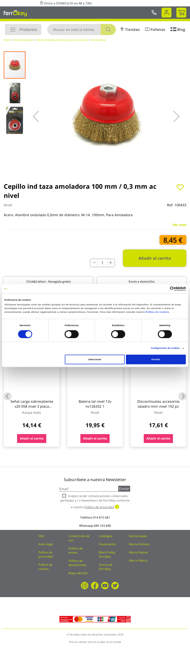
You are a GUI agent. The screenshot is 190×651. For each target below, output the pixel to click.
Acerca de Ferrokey (106, 567)
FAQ (41, 536)
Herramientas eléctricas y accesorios (62, 40)
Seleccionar (94, 359)
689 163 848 (102, 526)
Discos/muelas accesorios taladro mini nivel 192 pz (158, 404)
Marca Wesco (138, 560)
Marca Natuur (138, 552)
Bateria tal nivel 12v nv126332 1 (95, 404)
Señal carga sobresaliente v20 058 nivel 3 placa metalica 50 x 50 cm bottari (31, 406)
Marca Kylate (138, 536)
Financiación (107, 544)
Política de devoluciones (78, 563)
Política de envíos (76, 550)
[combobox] (81, 29)
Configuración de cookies (165, 348)
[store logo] (15, 13)
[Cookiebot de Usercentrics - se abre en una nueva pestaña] (164, 288)
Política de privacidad (45, 554)
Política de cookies (45, 567)
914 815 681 (101, 517)
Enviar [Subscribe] (124, 488)
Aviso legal (45, 544)
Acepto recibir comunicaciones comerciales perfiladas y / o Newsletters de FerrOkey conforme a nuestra (95, 501)
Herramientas (23, 40)
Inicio (7, 40)
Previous (7, 396)
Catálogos (106, 536)
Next (182, 396)
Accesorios (98, 40)
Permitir (155, 359)
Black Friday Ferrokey (107, 554)
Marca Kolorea (139, 544)
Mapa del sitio (78, 573)
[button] (36, 116)
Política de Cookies (157, 312)
